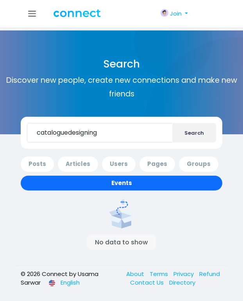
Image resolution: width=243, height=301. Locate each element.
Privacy (184, 274)
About (136, 274)
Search (194, 133)
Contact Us (147, 282)
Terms (160, 274)
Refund (209, 274)
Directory (182, 282)
